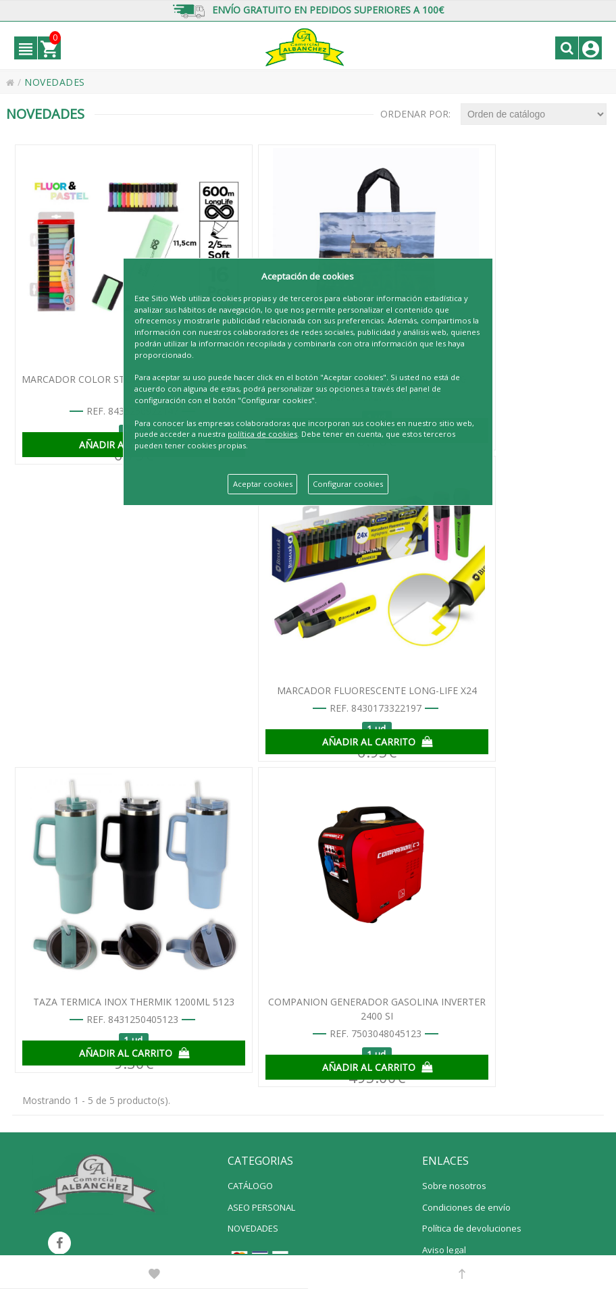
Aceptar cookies (262, 484)
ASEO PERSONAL (261, 886)
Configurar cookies (348, 484)
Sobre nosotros (454, 865)
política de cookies (262, 434)
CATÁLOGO (250, 865)
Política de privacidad (465, 950)
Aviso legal (444, 929)
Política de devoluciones (471, 907)
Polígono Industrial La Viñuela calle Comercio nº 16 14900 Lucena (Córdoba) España (411, 1228)
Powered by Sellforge (369, 1241)
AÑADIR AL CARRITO (110, 427)
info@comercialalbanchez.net (262, 1241)
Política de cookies (460, 972)
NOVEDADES (253, 907)
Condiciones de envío (466, 886)
